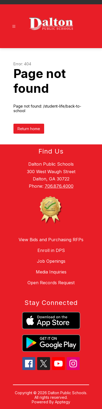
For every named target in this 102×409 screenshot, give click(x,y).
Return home (28, 128)
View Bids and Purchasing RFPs (51, 239)
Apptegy (62, 402)
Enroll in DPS (51, 250)
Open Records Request (51, 282)
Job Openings (51, 261)
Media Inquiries (51, 272)
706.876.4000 (59, 186)
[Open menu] (14, 26)
